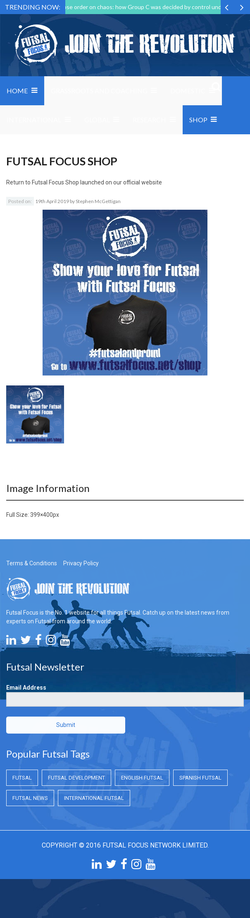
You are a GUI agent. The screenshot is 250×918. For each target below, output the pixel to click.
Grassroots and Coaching (99, 90)
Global (97, 120)
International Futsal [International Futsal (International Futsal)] (94, 798)
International (34, 120)
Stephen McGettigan (98, 201)
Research (149, 120)
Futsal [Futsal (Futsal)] (22, 778)
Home (17, 90)
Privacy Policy (81, 563)
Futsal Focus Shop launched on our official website (97, 182)
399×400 (41, 514)
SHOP (198, 120)
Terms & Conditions (31, 563)
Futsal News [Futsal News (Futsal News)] (30, 798)
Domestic (187, 90)
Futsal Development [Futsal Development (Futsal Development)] (76, 778)
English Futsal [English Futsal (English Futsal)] (142, 778)
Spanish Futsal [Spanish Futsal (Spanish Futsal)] (200, 778)
